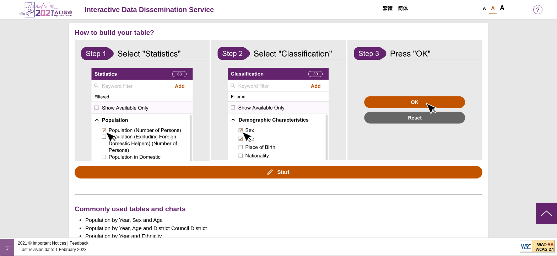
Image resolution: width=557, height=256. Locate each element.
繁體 (388, 8)
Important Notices (49, 243)
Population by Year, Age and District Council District (146, 228)
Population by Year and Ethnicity (123, 236)
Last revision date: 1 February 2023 (53, 249)
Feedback (79, 243)
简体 (403, 8)
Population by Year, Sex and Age (124, 220)
